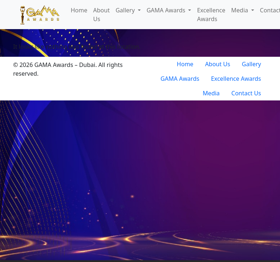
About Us (101, 14)
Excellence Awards (211, 14)
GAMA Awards (167, 10)
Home (79, 10)
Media (240, 10)
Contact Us (246, 93)
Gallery (126, 10)
